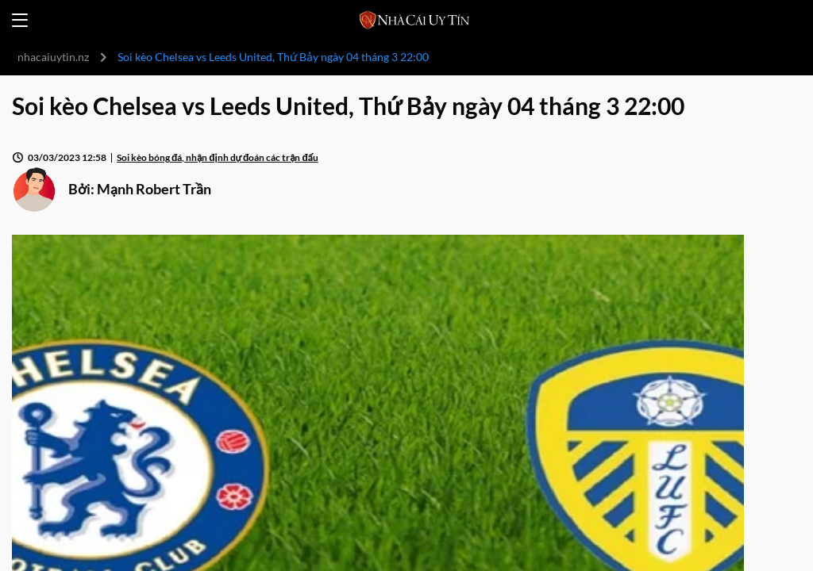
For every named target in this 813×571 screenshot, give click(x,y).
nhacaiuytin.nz (53, 56)
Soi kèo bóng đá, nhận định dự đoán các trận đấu (217, 157)
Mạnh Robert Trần (154, 188)
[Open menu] (20, 20)
